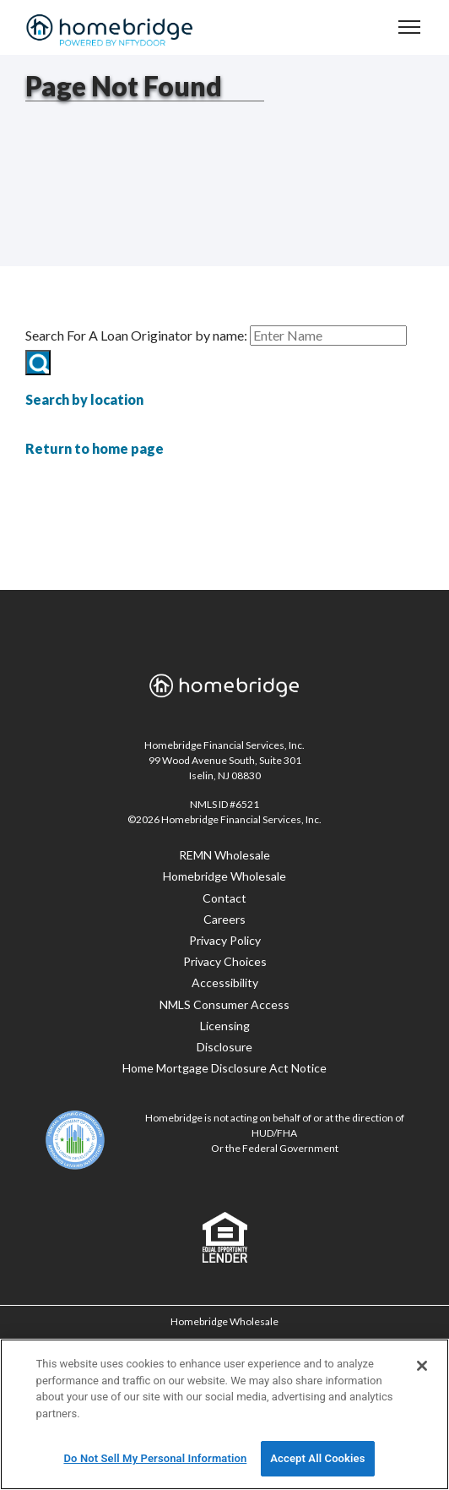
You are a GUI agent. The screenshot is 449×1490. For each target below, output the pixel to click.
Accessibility (225, 982)
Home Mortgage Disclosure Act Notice (224, 1068)
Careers (224, 919)
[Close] (422, 1365)
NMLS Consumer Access (224, 1004)
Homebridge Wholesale (224, 876)
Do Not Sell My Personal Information (154, 1458)
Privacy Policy (225, 940)
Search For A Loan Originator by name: (136, 335)
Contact (224, 898)
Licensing (225, 1025)
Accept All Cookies (317, 1458)
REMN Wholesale (224, 855)
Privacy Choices (225, 961)
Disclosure (224, 1047)
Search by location (84, 399)
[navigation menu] (409, 26)
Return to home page (94, 448)
